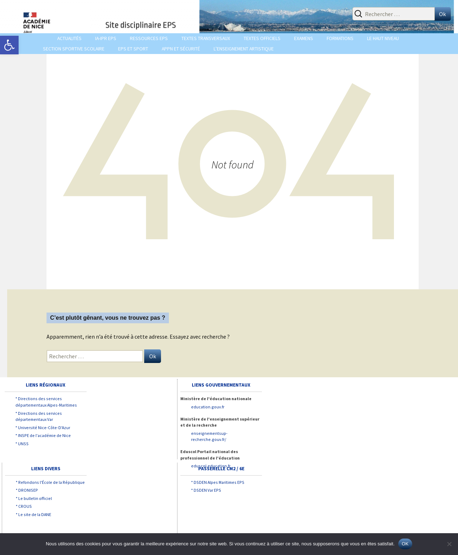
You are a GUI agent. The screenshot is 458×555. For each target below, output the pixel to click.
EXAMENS (303, 38)
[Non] (449, 543)
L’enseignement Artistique (244, 49)
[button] (9, 45)
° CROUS (24, 506)
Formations (340, 38)
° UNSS (22, 443)
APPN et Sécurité (181, 49)
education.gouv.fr (207, 406)
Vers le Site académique (276, 29)
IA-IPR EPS (105, 38)
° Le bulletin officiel (34, 498)
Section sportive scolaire (73, 49)
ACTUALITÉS (69, 38)
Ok (442, 14)
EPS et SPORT (133, 49)
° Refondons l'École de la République (50, 482)
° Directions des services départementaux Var (38, 416)
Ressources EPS (149, 38)
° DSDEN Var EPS (206, 490)
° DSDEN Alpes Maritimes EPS (217, 482)
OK (405, 543)
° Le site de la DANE (33, 514)
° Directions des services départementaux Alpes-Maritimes (46, 402)
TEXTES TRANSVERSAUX (205, 38)
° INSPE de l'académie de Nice (43, 435)
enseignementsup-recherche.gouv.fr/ (209, 436)
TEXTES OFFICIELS (262, 38)
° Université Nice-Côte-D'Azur (42, 427)
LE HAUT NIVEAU (383, 38)
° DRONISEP (27, 490)
